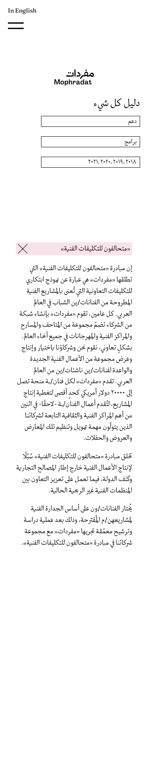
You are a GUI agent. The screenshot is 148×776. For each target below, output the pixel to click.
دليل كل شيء (117, 103)
